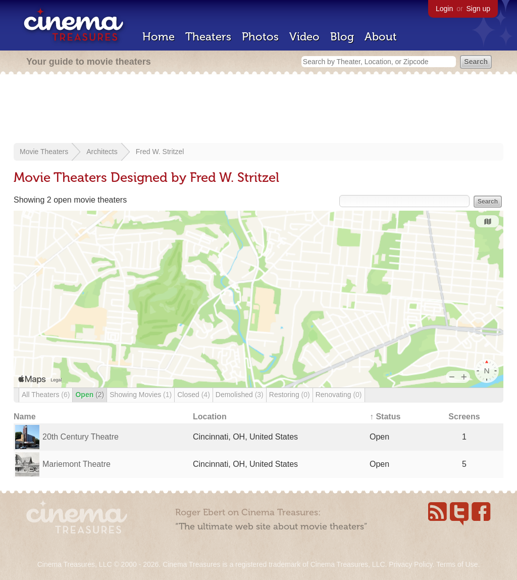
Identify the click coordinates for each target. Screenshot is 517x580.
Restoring (289, 395)
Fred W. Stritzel (160, 152)
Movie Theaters (44, 152)
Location (210, 416)
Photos (260, 36)
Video (304, 36)
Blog (342, 36)
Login (444, 9)
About (381, 36)
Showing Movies (141, 395)
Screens (464, 416)
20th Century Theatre (80, 436)
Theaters (208, 36)
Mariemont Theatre (76, 464)
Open (89, 395)
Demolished (240, 395)
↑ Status (385, 416)
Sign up (478, 9)
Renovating (339, 395)
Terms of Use (457, 564)
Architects (101, 152)
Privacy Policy (410, 564)
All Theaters (46, 395)
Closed (193, 395)
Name (25, 416)
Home (158, 36)
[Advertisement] (258, 109)
